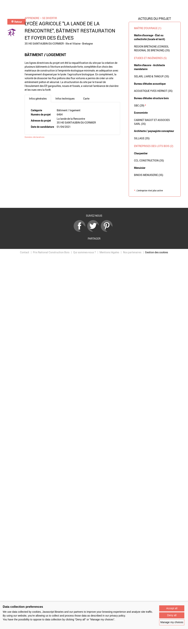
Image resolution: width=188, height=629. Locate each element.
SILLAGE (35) (142, 138)
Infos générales (38, 98)
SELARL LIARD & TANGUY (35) (151, 76)
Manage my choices (171, 622)
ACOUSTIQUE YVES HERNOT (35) (153, 91)
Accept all (171, 608)
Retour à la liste (94, 202)
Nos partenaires (132, 252)
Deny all (171, 615)
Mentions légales (109, 252)
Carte (86, 98)
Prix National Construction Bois (51, 252)
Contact (24, 252)
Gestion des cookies (156, 252)
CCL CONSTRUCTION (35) (149, 160)
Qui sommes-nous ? (84, 252)
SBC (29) (140, 105)
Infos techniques (65, 98)
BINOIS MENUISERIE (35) (148, 175)
